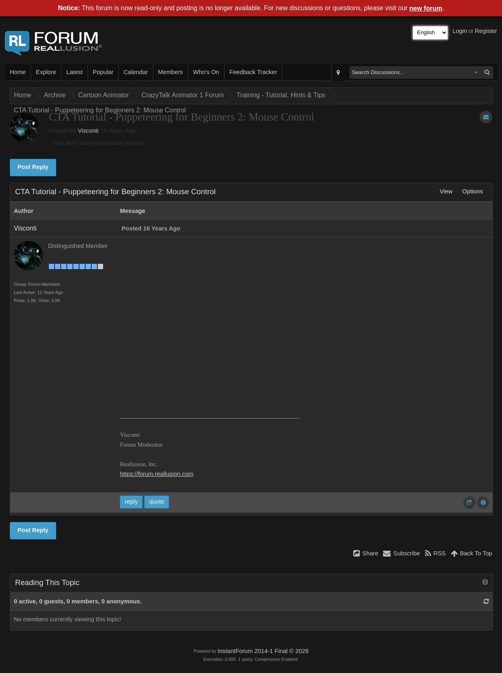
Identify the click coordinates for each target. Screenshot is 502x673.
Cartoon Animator (103, 95)
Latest (75, 72)
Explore (46, 72)
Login (460, 31)
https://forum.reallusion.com (156, 474)
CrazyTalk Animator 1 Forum (183, 95)
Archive (55, 95)
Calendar (135, 72)
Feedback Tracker (253, 72)
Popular (103, 72)
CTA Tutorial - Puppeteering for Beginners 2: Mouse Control (100, 110)
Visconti (88, 130)
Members (170, 72)
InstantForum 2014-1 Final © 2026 (263, 651)
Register (486, 31)
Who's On (206, 72)
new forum (426, 8)
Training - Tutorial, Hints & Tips (280, 95)
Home (18, 72)
